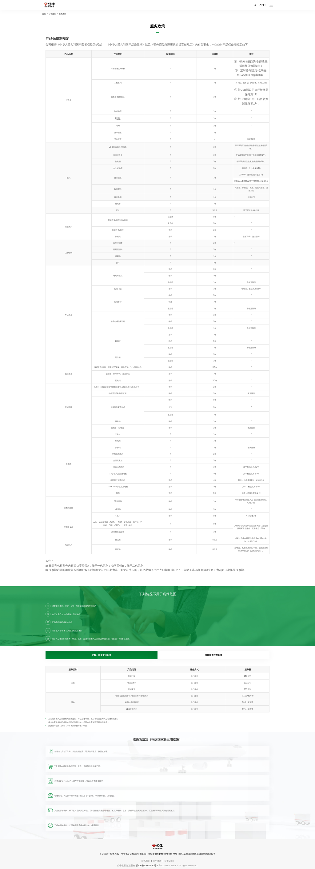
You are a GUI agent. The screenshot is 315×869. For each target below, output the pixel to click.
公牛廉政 (157, 860)
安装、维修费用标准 (101, 655)
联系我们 (146, 860)
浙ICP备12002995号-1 (147, 865)
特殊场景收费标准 (213, 655)
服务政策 (62, 14)
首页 (44, 14)
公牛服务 (52, 14)
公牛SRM (169, 860)
